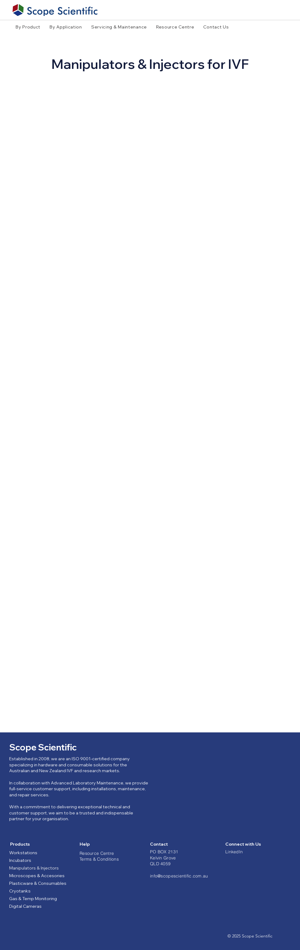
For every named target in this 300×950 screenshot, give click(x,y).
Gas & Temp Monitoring (33, 898)
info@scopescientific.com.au (179, 876)
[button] (28, 27)
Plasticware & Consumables (37, 883)
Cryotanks (20, 891)
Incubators (20, 860)
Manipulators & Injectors (34, 868)
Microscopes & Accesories (37, 875)
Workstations (23, 852)
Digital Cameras (25, 906)
